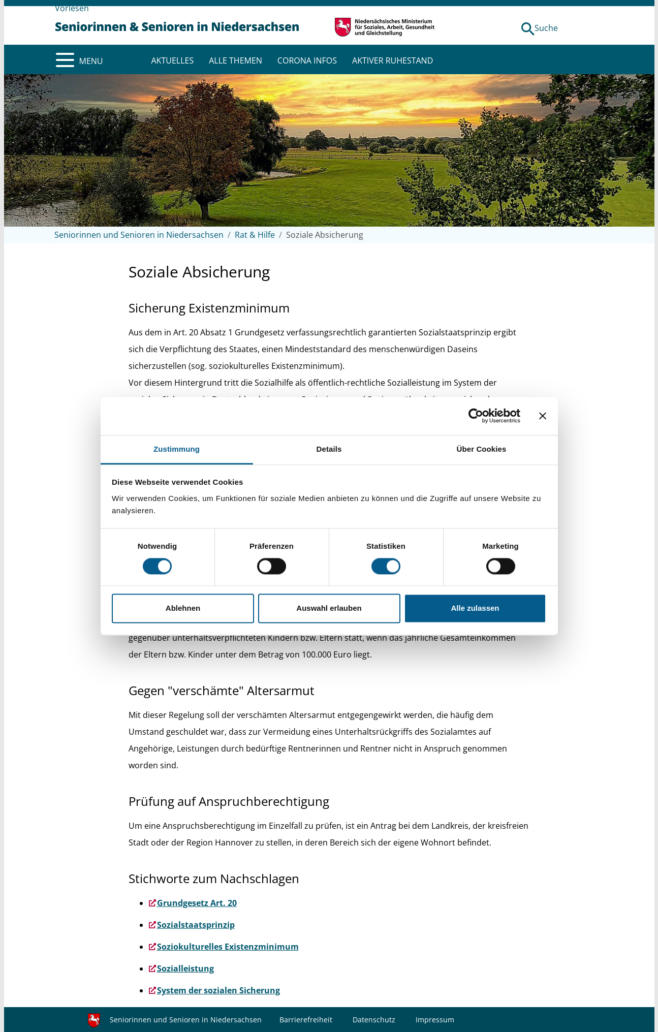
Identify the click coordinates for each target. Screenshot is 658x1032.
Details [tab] (329, 449)
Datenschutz (374, 1019)
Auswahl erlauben (328, 608)
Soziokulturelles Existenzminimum (228, 946)
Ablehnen (183, 608)
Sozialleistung (185, 968)
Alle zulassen (475, 608)
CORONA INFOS (307, 60)
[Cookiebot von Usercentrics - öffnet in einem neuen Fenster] (475, 415)
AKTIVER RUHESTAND (392, 60)
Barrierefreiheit (305, 1019)
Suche (546, 28)
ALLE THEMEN (235, 60)
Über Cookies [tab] (482, 449)
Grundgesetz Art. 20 (197, 903)
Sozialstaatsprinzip (196, 924)
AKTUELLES (172, 60)
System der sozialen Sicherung (218, 990)
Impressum (435, 1019)
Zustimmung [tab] (176, 449)
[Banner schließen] (542, 415)
